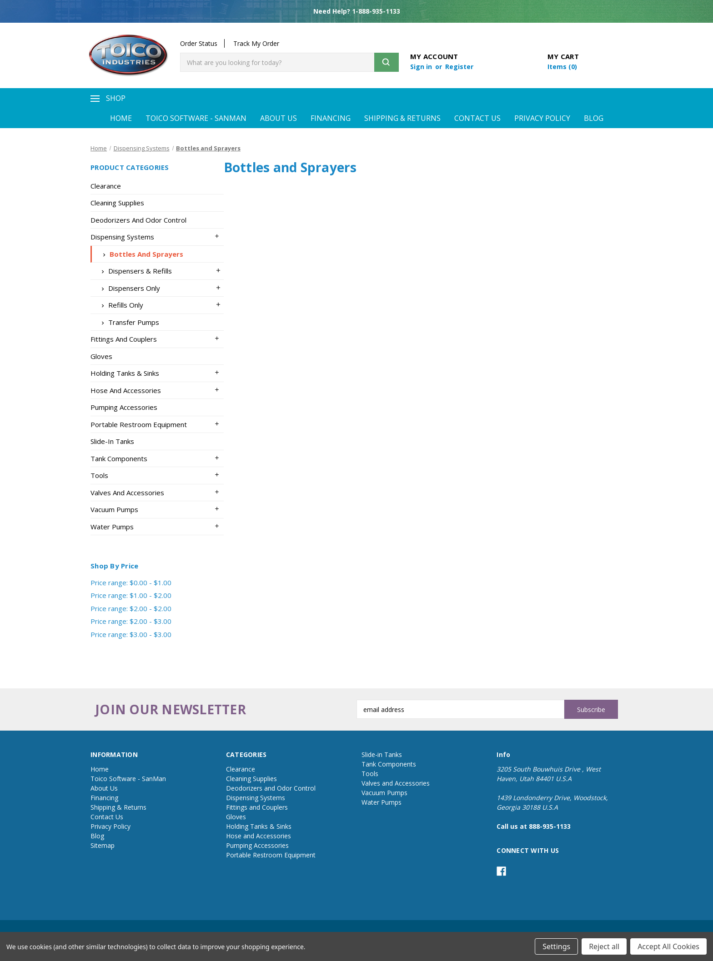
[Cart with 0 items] (562, 66)
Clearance (105, 185)
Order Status (198, 43)
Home (121, 118)
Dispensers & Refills (134, 270)
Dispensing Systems (122, 236)
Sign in (422, 66)
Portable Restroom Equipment (138, 424)
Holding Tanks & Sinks (124, 373)
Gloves (101, 356)
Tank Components (118, 458)
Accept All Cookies (668, 946)
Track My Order (256, 43)
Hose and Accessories (125, 390)
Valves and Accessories (127, 492)
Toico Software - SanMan (196, 118)
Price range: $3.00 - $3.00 (130, 634)
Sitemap (102, 845)
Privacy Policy (542, 118)
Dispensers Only (128, 288)
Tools (99, 475)
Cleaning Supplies (117, 202)
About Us (278, 118)
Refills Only (120, 304)
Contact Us (477, 118)
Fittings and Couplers (123, 339)
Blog (593, 118)
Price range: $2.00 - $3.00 (130, 621)
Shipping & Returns (402, 118)
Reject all (604, 946)
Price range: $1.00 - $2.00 (130, 595)
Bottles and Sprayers (141, 254)
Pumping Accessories (123, 407)
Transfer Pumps (128, 322)
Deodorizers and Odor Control (138, 219)
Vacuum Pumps (114, 509)
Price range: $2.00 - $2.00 (130, 608)
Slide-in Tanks (112, 441)
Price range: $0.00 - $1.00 (130, 582)
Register (459, 66)
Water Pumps (112, 526)
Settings (556, 946)
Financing (331, 118)
